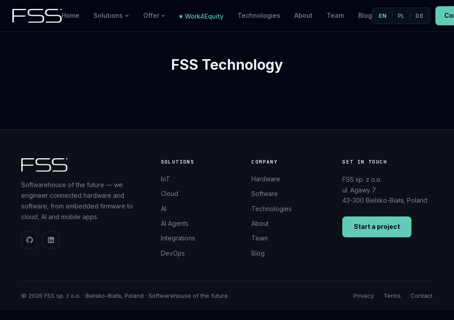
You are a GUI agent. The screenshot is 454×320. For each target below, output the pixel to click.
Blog (365, 15)
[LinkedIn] (51, 240)
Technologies (259, 15)
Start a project (377, 226)
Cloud (169, 193)
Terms (392, 295)
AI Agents (174, 223)
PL (401, 15)
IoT (165, 179)
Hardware (265, 179)
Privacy (363, 295)
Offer (154, 15)
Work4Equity (201, 16)
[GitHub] (29, 240)
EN (383, 15)
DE (419, 15)
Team (335, 15)
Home (70, 15)
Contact (422, 295)
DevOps (173, 253)
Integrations (178, 238)
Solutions (111, 15)
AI (163, 208)
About (303, 15)
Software (264, 193)
